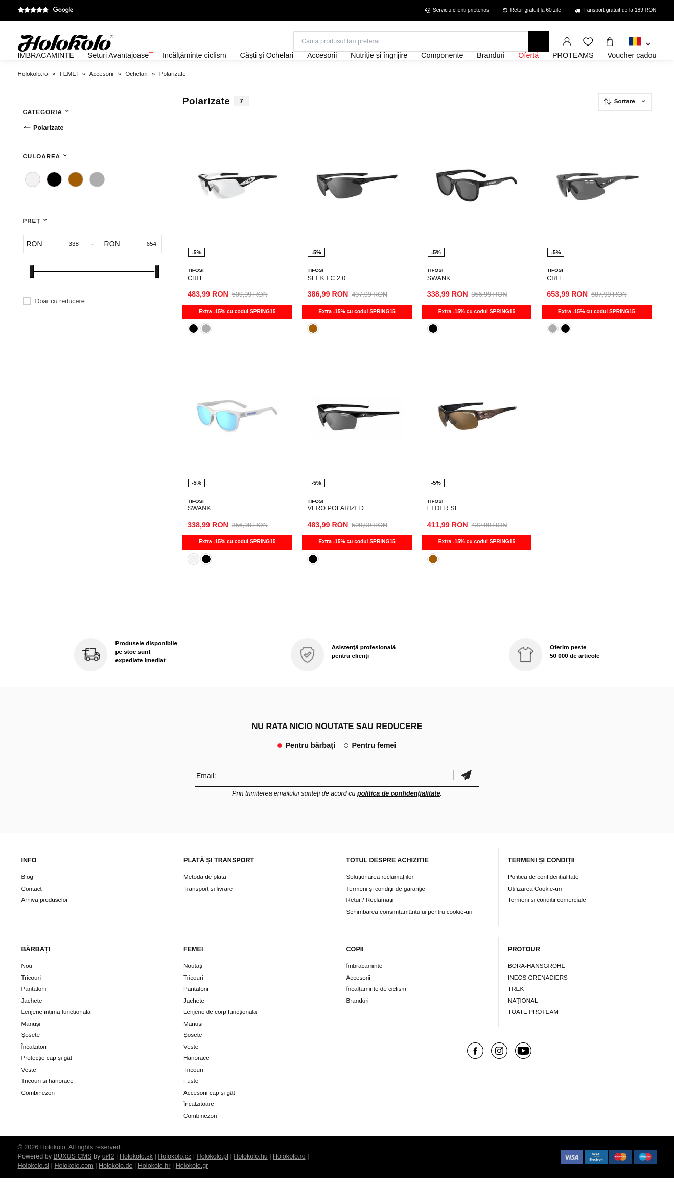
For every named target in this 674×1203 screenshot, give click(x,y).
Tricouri (31, 1001)
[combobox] (639, 44)
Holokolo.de (116, 1190)
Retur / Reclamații (370, 923)
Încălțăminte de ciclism (376, 1013)
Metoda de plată (204, 900)
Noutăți (192, 990)
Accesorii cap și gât (209, 1116)
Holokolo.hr (154, 1190)
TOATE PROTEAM (533, 1036)
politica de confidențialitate (398, 817)
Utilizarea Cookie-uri (535, 912)
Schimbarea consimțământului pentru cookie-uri (409, 935)
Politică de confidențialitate (543, 900)
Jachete (31, 1024)
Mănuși (31, 1047)
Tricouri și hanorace (47, 1105)
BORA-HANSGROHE (536, 990)
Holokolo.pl (212, 1181)
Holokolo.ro (289, 1181)
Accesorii (358, 1001)
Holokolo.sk (136, 1181)
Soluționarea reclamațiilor (380, 900)
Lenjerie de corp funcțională (220, 1036)
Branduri (357, 1024)
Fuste (190, 1105)
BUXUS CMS (73, 1181)
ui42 (108, 1181)
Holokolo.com (73, 1190)
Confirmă (466, 799)
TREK (516, 1013)
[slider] (32, 298)
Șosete (30, 1059)
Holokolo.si (34, 1190)
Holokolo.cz (174, 1181)
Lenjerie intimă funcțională (56, 1036)
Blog (27, 900)
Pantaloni (34, 1013)
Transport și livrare (208, 912)
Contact (31, 912)
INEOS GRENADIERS (538, 1001)
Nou (26, 990)
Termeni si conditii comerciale (547, 923)
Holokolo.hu (251, 1181)
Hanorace (196, 1082)
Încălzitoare (198, 1128)
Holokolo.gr (192, 1190)
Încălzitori (34, 1070)
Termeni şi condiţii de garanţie (386, 912)
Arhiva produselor (44, 923)
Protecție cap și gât (46, 1082)
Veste (28, 1093)
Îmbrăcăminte (364, 990)
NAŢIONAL (523, 1024)
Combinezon (38, 1116)
